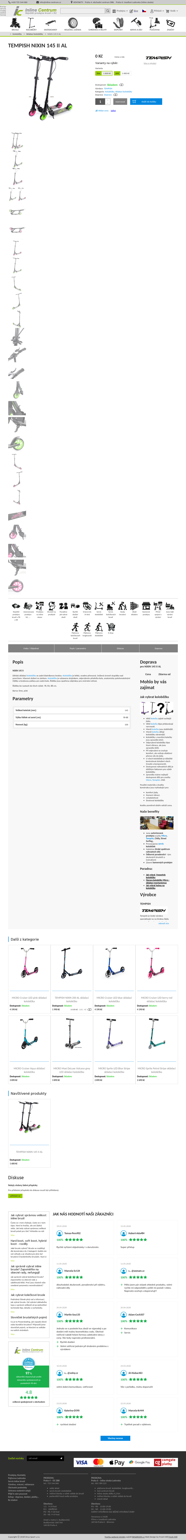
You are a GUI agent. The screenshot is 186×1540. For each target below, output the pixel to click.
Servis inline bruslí (16, 1481)
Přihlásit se (15, 1195)
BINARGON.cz (138, 1537)
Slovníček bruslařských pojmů (29, 1317)
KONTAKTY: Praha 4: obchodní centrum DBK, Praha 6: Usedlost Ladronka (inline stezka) (113, 2)
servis (161, 843)
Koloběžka (67, 675)
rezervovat (120, 101)
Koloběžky (17, 34)
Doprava (108, 94)
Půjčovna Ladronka (17, 1478)
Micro (148, 780)
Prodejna (121, 10)
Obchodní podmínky (17, 1487)
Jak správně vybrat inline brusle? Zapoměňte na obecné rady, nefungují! (26, 1269)
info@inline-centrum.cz (50, 2)
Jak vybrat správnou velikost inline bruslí (28, 1217)
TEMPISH (108, 88)
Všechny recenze (115, 1438)
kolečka (154, 718)
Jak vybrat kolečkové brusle (28, 1295)
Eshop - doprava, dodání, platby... (23, 1497)
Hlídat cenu (103, 110)
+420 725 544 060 (19, 2)
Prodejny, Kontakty (17, 1475)
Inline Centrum (35, 11)
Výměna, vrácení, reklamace (21, 1484)
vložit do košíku (144, 101)
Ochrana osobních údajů (19, 1490)
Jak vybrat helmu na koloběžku (155, 887)
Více (13, 1235)
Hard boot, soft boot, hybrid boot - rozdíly (28, 1242)
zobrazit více (163, 923)
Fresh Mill (172, 1537)
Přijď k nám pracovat (17, 1493)
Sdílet (113, 110)
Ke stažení (12, 1500)
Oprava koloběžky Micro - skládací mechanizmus (157, 881)
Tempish (156, 780)
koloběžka (31, 675)
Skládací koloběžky (34, 34)
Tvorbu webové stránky (115, 1537)
